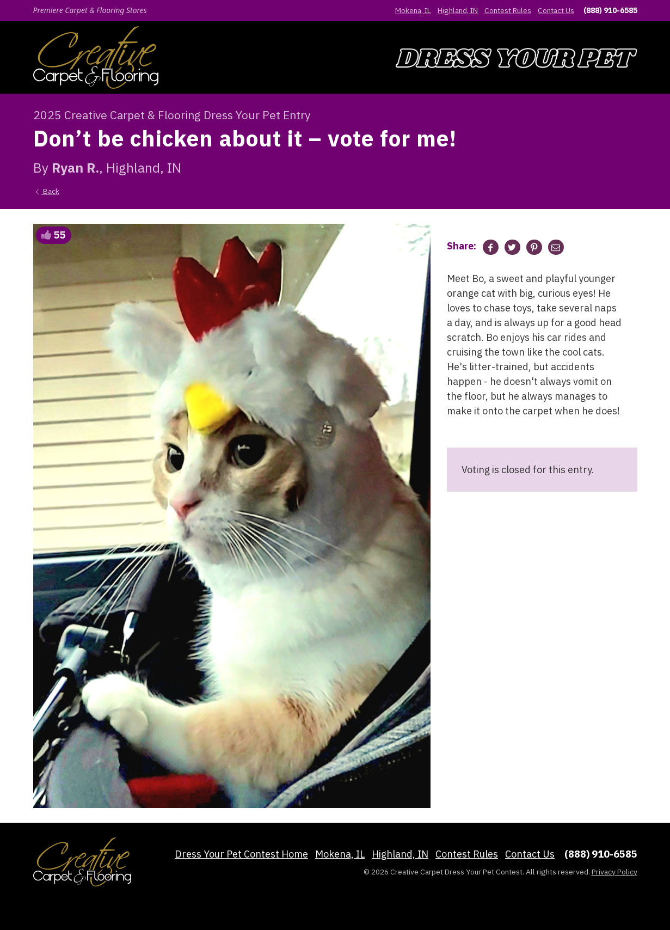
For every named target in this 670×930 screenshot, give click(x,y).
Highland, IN (458, 10)
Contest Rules (507, 10)
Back (46, 191)
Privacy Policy (614, 872)
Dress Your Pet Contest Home (241, 854)
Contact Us (556, 10)
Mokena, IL (413, 10)
